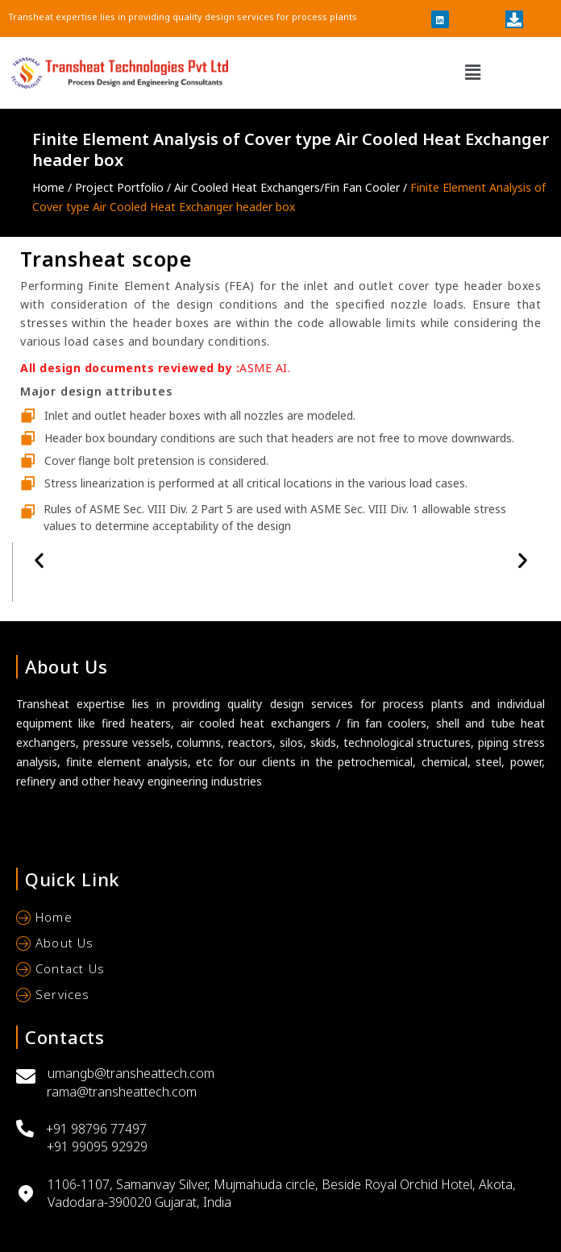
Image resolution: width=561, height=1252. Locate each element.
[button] (473, 72)
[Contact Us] (280, 971)
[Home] (280, 919)
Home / (53, 187)
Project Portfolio (121, 187)
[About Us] (280, 945)
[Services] (280, 996)
